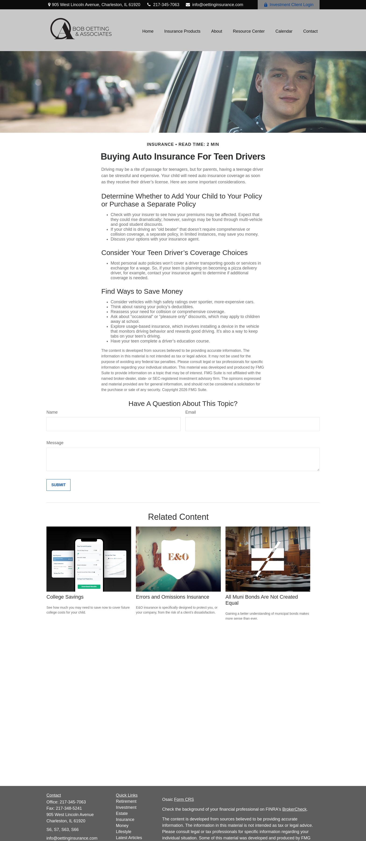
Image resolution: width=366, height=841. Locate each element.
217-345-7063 (162, 4)
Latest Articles (129, 837)
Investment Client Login (288, 4)
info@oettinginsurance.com (214, 4)
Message (54, 442)
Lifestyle (123, 831)
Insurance (125, 819)
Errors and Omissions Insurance (172, 597)
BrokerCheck (294, 809)
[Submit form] (58, 485)
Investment (126, 807)
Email (190, 412)
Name (52, 412)
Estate (122, 813)
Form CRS (184, 799)
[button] (148, 31)
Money (122, 825)
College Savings (65, 597)
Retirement (126, 801)
